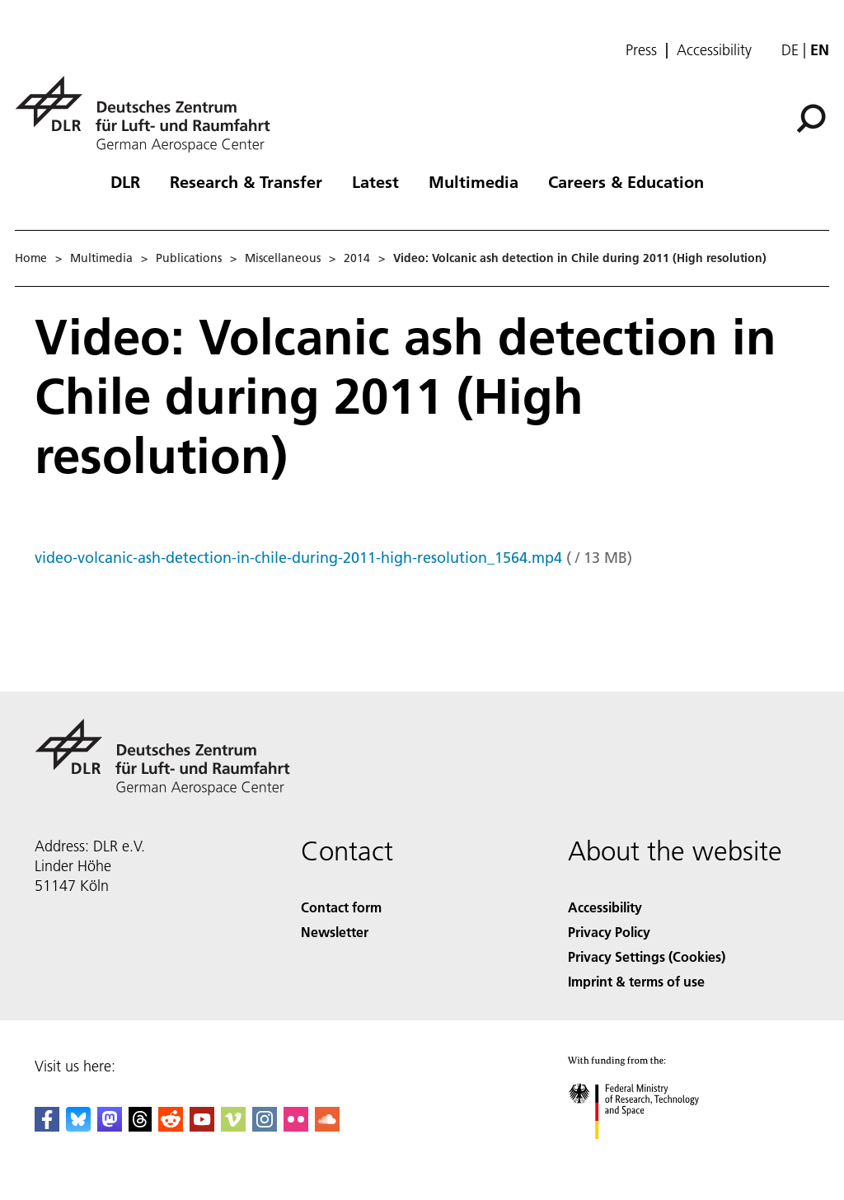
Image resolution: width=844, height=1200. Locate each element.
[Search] (811, 119)
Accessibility (714, 50)
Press (641, 50)
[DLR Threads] (140, 1126)
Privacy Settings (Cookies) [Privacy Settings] (646, 956)
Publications (189, 258)
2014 (357, 258)
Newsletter (334, 931)
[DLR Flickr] (296, 1126)
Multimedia (473, 181)
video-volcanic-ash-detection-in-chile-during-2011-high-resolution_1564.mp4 (298, 557)
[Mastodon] (109, 1126)
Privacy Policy (609, 931)
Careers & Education (626, 181)
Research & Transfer (246, 181)
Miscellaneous (283, 258)
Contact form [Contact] (341, 907)
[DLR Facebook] (47, 1126)
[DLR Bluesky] (78, 1126)
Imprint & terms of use (636, 981)
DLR (125, 181)
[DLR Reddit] (170, 1126)
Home (31, 258)
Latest (375, 181)
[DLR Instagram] (264, 1126)
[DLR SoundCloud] (327, 1126)
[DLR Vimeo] (233, 1126)
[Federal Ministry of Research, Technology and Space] (648, 1153)
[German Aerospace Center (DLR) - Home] (149, 114)
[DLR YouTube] (202, 1126)
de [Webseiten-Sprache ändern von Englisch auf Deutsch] (790, 49)
